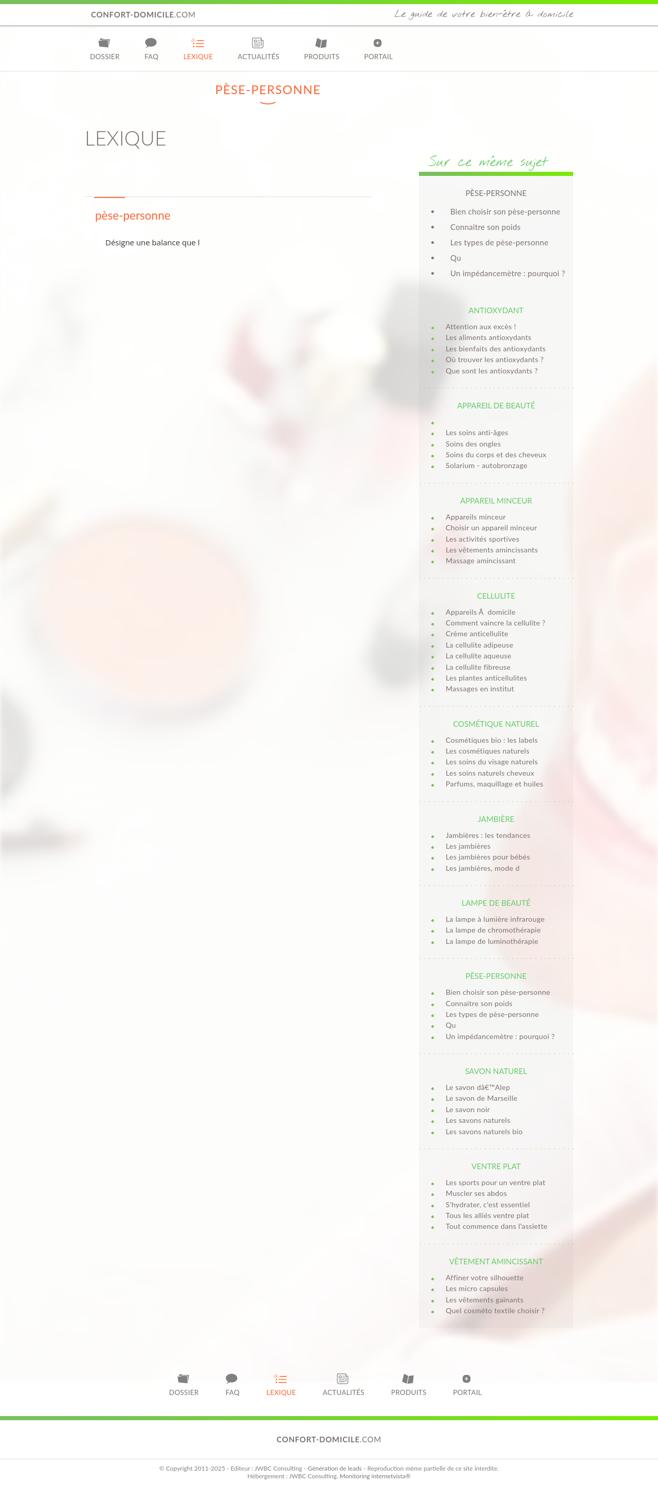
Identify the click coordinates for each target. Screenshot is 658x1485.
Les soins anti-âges (477, 432)
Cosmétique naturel (496, 723)
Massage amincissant (481, 560)
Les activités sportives (482, 538)
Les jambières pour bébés (488, 856)
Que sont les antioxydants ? (492, 370)
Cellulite (496, 595)
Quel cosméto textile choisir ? (495, 1310)
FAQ (151, 49)
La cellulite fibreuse (478, 667)
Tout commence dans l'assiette (496, 1226)
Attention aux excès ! (481, 326)
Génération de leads (334, 1468)
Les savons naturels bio (484, 1131)
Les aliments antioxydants (489, 337)
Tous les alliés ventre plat (487, 1215)
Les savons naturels (478, 1120)
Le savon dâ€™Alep (478, 1087)
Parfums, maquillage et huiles (494, 783)
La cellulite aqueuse (478, 655)
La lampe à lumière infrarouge (495, 919)
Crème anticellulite (477, 633)
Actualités (258, 49)
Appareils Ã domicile (481, 611)
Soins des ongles (473, 443)
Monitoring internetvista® (375, 1476)
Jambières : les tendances (488, 835)
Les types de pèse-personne (499, 242)
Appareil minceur (496, 500)
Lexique (198, 49)
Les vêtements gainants (484, 1299)
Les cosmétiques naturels (487, 750)
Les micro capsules (477, 1288)
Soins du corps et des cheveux (496, 454)
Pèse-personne (496, 975)
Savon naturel (496, 1071)
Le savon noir (468, 1109)
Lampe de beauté (496, 902)
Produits (322, 49)
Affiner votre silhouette (485, 1277)
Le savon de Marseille (482, 1098)
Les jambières (468, 846)
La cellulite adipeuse (480, 644)
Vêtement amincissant (496, 1261)
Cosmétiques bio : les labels (492, 740)
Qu (455, 257)
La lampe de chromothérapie (493, 929)
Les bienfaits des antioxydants (496, 348)
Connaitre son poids (485, 226)
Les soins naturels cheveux (490, 772)
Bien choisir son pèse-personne (505, 211)
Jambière (496, 819)
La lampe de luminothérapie (492, 941)
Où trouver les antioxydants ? (495, 359)
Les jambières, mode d (483, 868)
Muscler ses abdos (476, 1193)
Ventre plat (496, 1166)
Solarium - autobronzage (486, 465)
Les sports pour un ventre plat (495, 1182)
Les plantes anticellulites (486, 677)
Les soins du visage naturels (492, 761)
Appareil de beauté (496, 405)
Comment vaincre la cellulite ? (495, 622)
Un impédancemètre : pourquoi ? (507, 273)
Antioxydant (496, 310)
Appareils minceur (476, 516)
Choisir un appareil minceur (491, 527)
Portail (378, 49)
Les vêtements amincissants (492, 549)
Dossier (105, 49)
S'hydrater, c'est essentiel (488, 1204)
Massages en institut (480, 688)
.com (143, 14)
